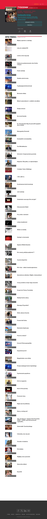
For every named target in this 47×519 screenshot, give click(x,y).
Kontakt (12, 513)
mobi (35, 30)
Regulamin (38, 513)
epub (28, 30)
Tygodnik (23, 7)
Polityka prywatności (30, 513)
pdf (21, 30)
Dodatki (33, 11)
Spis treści (20, 11)
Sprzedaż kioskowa (28, 12)
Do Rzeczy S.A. (21, 515)
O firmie (8, 513)
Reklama (23, 513)
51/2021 (33, 7)
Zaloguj (29, 25)
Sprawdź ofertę (29, 22)
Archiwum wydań (27, 11)
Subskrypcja (20, 12)
